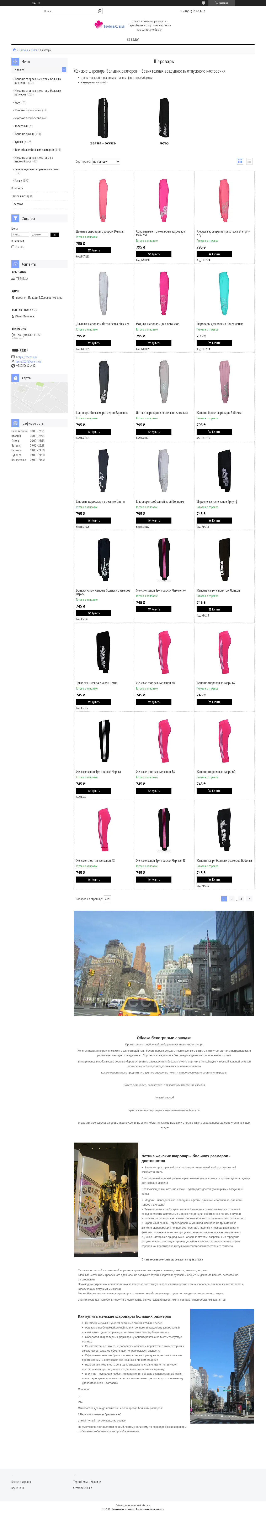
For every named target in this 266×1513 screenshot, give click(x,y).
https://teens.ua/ (26, 357)
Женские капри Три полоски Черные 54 (161, 590)
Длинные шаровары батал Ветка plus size (102, 324)
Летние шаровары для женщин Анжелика (162, 413)
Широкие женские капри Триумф (217, 501)
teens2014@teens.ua (28, 361)
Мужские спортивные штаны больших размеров (38, 92)
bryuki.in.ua (18, 1488)
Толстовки (21, 126)
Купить (96, 250)
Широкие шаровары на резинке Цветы (100, 501)
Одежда (23, 50)
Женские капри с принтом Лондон (218, 590)
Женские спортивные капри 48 (95, 860)
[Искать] (100, 11)
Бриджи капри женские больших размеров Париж (103, 592)
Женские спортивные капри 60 (216, 772)
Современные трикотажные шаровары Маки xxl (160, 233)
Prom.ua (146, 1505)
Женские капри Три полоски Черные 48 (161, 860)
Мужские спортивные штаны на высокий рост (34, 159)
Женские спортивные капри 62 (216, 683)
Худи (18, 102)
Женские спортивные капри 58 (155, 772)
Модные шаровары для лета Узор (158, 324)
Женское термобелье (28, 110)
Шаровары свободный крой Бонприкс (160, 501)
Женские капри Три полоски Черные (99, 772)
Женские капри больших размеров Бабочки (224, 860)
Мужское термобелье (28, 118)
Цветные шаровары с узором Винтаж (99, 231)
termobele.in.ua (82, 1488)
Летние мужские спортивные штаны (37, 169)
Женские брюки (24, 134)
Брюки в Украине (21, 1482)
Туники (19, 142)
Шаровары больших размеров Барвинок (102, 413)
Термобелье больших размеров (34, 149)
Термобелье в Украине (87, 1482)
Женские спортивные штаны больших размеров (38, 81)
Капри (34, 50)
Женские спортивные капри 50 (155, 683)
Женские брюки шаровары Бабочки (219, 413)
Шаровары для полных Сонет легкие (220, 324)
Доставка (17, 204)
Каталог (20, 69)
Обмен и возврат (21, 196)
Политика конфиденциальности (150, 1509)
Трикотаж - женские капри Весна (96, 683)
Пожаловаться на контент (123, 1509)
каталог (133, 39)
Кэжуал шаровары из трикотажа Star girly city (223, 233)
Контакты (17, 188)
